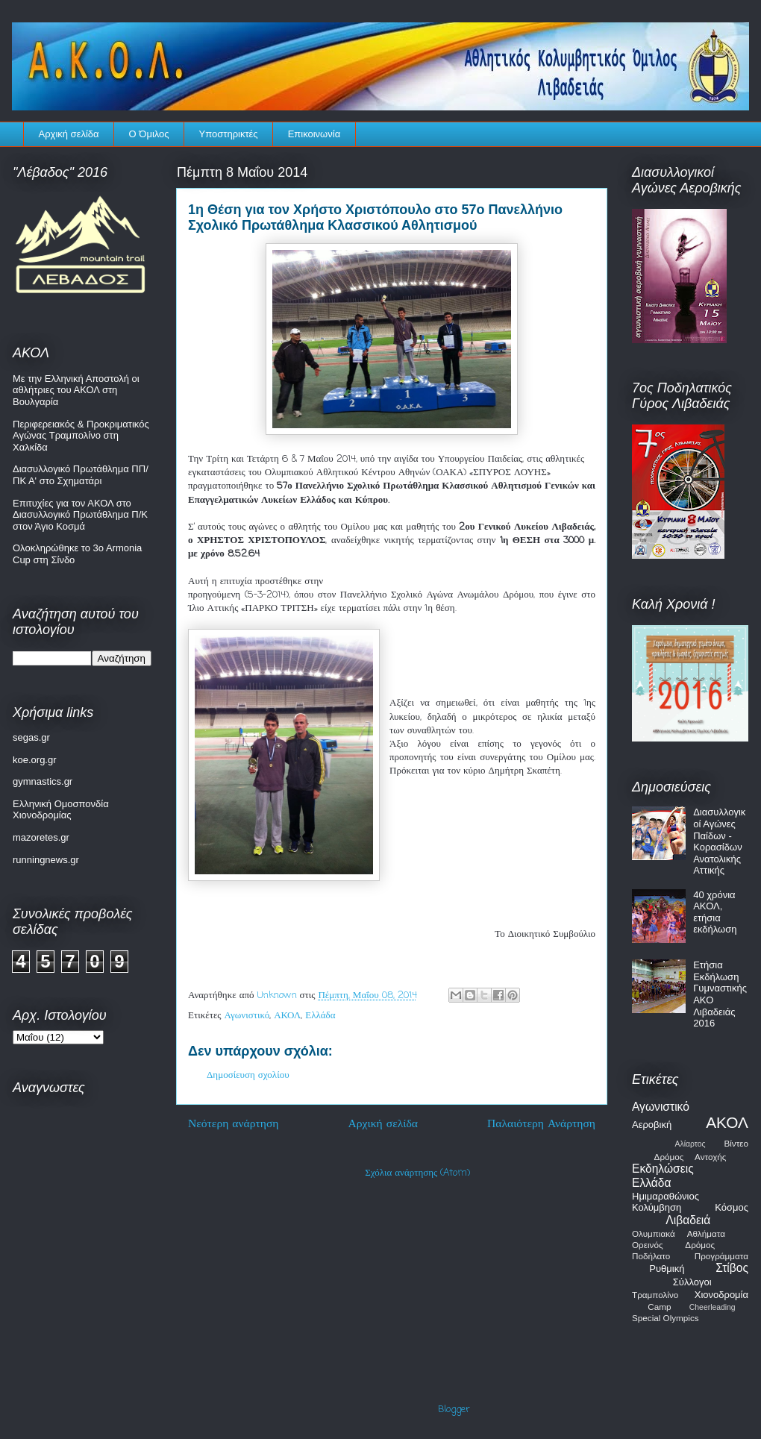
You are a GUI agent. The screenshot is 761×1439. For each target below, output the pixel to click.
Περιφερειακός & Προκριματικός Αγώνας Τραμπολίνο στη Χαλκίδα (81, 435)
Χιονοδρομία (721, 1294)
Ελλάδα (320, 1016)
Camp (659, 1306)
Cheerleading (712, 1307)
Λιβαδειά (688, 1220)
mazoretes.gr (41, 837)
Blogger (454, 1409)
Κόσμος (731, 1207)
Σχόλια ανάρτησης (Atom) (417, 1173)
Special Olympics (665, 1318)
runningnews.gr (46, 859)
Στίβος (731, 1267)
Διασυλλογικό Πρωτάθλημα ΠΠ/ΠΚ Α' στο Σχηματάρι (80, 474)
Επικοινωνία (314, 133)
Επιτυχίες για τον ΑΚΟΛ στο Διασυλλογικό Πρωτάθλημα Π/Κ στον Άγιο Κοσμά (80, 515)
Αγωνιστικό (247, 1016)
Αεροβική (651, 1124)
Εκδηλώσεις (663, 1168)
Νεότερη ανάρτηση (233, 1124)
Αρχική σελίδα (69, 133)
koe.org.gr (35, 759)
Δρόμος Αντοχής (690, 1156)
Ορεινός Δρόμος (673, 1245)
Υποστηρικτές (228, 133)
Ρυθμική (666, 1268)
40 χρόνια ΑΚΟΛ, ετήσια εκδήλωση (714, 912)
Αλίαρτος (690, 1144)
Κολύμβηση (656, 1207)
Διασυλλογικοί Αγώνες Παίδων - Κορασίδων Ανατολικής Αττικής (719, 841)
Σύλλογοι (692, 1282)
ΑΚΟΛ (287, 1016)
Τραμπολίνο (655, 1295)
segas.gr (31, 737)
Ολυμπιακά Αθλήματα (678, 1233)
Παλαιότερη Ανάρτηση (541, 1124)
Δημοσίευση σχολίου (248, 1075)
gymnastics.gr (42, 781)
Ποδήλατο (651, 1256)
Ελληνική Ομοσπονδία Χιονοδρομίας (61, 809)
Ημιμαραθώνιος (665, 1196)
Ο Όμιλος (149, 133)
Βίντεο (736, 1143)
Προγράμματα (721, 1256)
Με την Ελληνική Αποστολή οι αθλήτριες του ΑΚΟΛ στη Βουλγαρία (76, 390)
